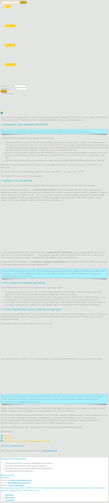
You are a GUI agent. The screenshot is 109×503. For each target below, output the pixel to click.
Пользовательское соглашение (19, 470)
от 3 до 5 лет (7, 441)
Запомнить (7, 93)
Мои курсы (56, 73)
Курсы (56, 15)
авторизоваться (49, 450)
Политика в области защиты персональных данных (28, 463)
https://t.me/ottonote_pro (21, 480)
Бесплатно (56, 34)
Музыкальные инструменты (37, 441)
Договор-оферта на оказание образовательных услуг (29, 468)
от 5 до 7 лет (18, 441)
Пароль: (4, 88)
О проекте (56, 54)
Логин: (4, 86)
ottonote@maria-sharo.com (19, 482)
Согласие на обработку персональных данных (26, 465)
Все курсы (9, 495)
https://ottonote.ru (16, 485)
